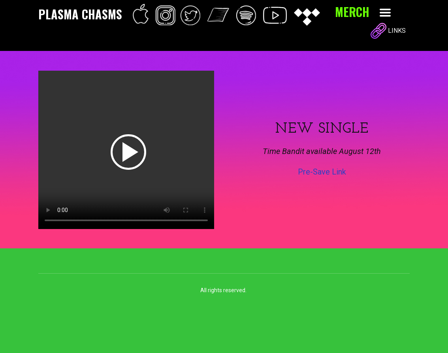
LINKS (388, 31)
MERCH (352, 12)
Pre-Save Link (322, 171)
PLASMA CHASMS (80, 14)
